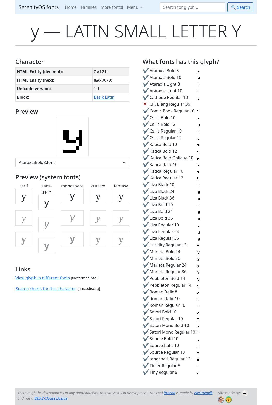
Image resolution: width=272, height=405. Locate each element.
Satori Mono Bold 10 (169, 325)
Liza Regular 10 (164, 225)
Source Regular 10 (167, 352)
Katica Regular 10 (166, 171)
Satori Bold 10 (163, 312)
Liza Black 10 (162, 184)
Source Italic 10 (164, 345)
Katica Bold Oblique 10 (171, 158)
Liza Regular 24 (164, 231)
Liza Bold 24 (161, 211)
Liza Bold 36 (161, 218)
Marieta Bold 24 (165, 251)
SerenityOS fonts (39, 7)
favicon (169, 392)
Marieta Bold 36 (165, 258)
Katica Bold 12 (163, 151)
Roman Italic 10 (165, 298)
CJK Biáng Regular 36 (170, 104)
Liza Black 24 (162, 191)
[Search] (192, 7)
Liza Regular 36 (164, 238)
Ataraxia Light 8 (165, 84)
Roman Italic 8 (163, 292)
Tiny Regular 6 (163, 372)
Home (71, 7)
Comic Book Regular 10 (172, 111)
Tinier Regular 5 (165, 365)
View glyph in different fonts (42, 278)
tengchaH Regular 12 (170, 359)
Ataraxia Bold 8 (164, 70)
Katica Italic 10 (163, 164)
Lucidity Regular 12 (168, 245)
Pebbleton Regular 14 (170, 285)
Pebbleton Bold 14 (167, 278)
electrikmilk (203, 392)
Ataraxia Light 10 (166, 91)
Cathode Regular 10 (169, 97)
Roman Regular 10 (167, 305)
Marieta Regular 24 (168, 265)
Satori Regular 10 (166, 318)
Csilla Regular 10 (166, 131)
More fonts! (112, 7)
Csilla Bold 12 (162, 124)
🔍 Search (240, 7)
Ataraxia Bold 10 (165, 77)
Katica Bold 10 (163, 144)
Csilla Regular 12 (166, 137)
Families (89, 7)
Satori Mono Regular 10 (172, 332)
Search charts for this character (46, 289)
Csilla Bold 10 (162, 117)
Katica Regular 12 (166, 178)
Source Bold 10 (164, 339)
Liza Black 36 (162, 198)
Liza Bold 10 (161, 205)
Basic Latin (104, 97)
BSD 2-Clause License (51, 398)
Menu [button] (133, 7)
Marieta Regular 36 (168, 272)
